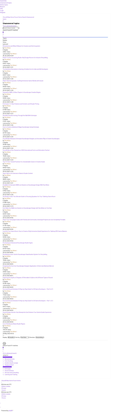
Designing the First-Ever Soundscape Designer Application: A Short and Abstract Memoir (28, 266)
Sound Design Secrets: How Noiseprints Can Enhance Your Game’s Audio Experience (27, 312)
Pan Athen (7, 48)
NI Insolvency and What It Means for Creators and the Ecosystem (21, 46)
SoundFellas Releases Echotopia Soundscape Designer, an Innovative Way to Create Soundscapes (31, 138)
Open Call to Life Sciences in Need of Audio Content (18, 173)
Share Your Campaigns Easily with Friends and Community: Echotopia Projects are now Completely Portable (34, 219)
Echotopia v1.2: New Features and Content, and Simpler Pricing (21, 104)
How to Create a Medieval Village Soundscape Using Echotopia (21, 127)
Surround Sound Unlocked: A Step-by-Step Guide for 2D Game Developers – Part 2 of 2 (28, 289)
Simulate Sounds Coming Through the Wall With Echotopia (20, 115)
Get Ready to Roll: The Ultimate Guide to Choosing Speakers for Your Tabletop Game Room (29, 196)
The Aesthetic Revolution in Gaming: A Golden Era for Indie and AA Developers (25, 69)
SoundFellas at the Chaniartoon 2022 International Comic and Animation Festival (26, 150)
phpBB (10, 410)
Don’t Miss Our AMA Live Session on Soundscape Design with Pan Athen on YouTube (27, 208)
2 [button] (3, 34)
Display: (9, 337)
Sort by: (22, 337)
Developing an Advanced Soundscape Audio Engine (18, 243)
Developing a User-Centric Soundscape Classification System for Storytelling (25, 254)
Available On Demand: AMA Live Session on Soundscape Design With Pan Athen (26, 185)
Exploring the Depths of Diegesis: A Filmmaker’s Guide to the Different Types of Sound (28, 277)
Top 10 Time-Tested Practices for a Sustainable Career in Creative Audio (24, 162)
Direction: (37, 337)
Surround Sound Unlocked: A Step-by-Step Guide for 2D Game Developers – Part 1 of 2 (28, 300)
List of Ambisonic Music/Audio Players (14, 324)
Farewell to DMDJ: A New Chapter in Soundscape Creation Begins (22, 92)
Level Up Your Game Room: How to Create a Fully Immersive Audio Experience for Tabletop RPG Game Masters (35, 231)
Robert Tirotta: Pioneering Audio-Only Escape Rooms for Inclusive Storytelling (25, 57)
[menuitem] (6, 3)
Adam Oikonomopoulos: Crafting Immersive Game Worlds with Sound (23, 80)
